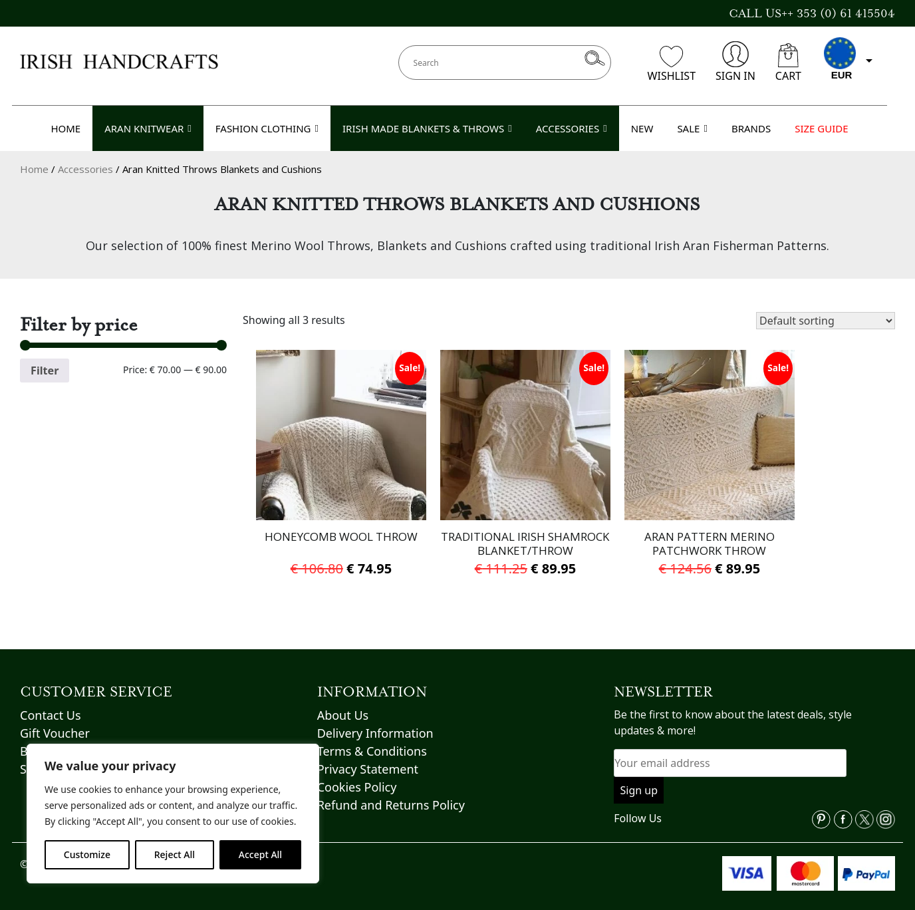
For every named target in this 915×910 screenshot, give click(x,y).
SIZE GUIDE (821, 128)
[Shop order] (825, 320)
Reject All (174, 854)
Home (34, 169)
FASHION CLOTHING (267, 128)
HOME (65, 128)
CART (788, 63)
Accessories (85, 169)
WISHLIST (672, 64)
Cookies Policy (357, 773)
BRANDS (751, 128)
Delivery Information (375, 719)
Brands (40, 737)
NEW (642, 128)
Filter (45, 370)
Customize (87, 854)
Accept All (260, 854)
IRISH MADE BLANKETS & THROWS (427, 128)
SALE (692, 128)
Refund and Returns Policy (391, 791)
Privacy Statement (367, 755)
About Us (343, 701)
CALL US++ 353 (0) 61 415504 (812, 13)
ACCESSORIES (571, 128)
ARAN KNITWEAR (148, 128)
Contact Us (50, 701)
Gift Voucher (55, 719)
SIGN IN (735, 62)
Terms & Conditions (372, 737)
